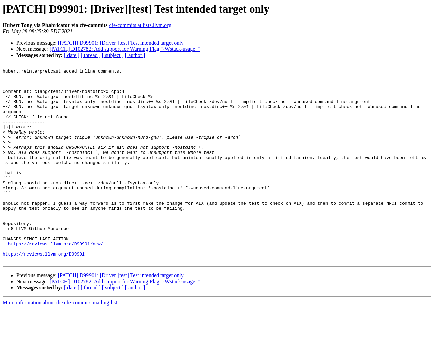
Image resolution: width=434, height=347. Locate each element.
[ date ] (71, 55)
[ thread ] (91, 55)
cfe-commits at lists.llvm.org (140, 25)
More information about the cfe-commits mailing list (60, 341)
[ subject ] (113, 55)
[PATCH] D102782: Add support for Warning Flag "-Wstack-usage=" (125, 49)
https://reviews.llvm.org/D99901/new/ (55, 279)
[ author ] (135, 55)
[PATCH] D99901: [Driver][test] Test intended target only (121, 43)
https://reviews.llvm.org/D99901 (44, 291)
